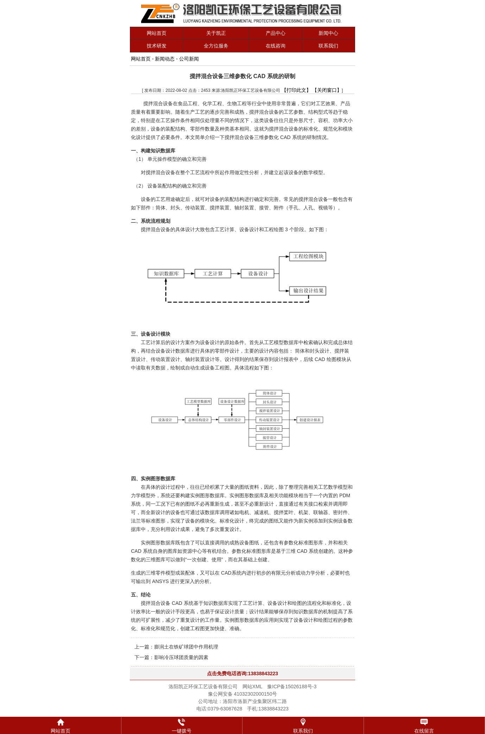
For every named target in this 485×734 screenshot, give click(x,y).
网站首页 (156, 33)
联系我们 (328, 46)
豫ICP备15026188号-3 (291, 686)
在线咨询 (275, 46)
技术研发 (156, 46)
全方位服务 (216, 46)
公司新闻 (189, 59)
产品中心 (275, 33)
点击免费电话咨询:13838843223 (242, 673)
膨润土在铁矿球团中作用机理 (186, 647)
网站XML (252, 686)
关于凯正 (216, 33)
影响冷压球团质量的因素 (181, 657)
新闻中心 (328, 33)
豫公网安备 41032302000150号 (242, 694)
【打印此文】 (296, 90)
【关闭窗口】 (327, 90)
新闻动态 (165, 59)
